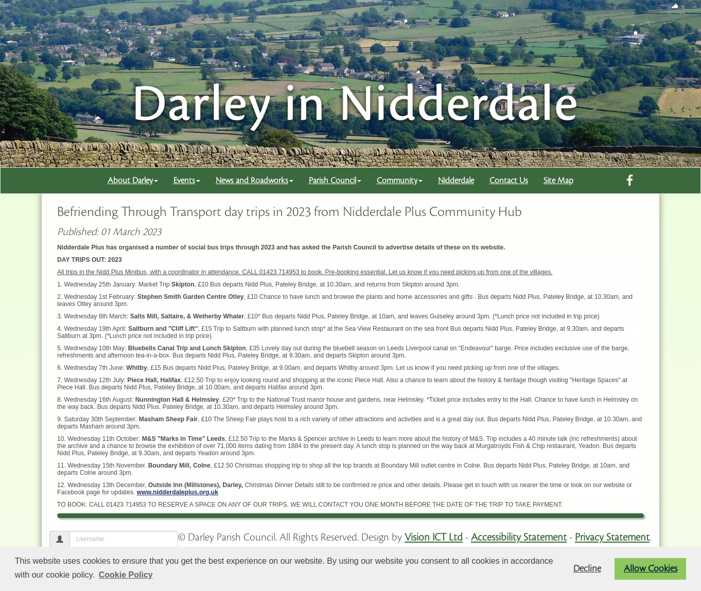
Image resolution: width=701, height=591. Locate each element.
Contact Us (508, 180)
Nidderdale (456, 180)
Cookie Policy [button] (126, 574)
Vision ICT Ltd (434, 537)
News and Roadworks (254, 180)
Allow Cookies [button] (650, 569)
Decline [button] (587, 569)
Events (186, 180)
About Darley (133, 180)
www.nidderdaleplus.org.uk (177, 492)
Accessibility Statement (519, 537)
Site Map (558, 180)
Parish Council (335, 180)
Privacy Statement (612, 537)
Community (400, 180)
